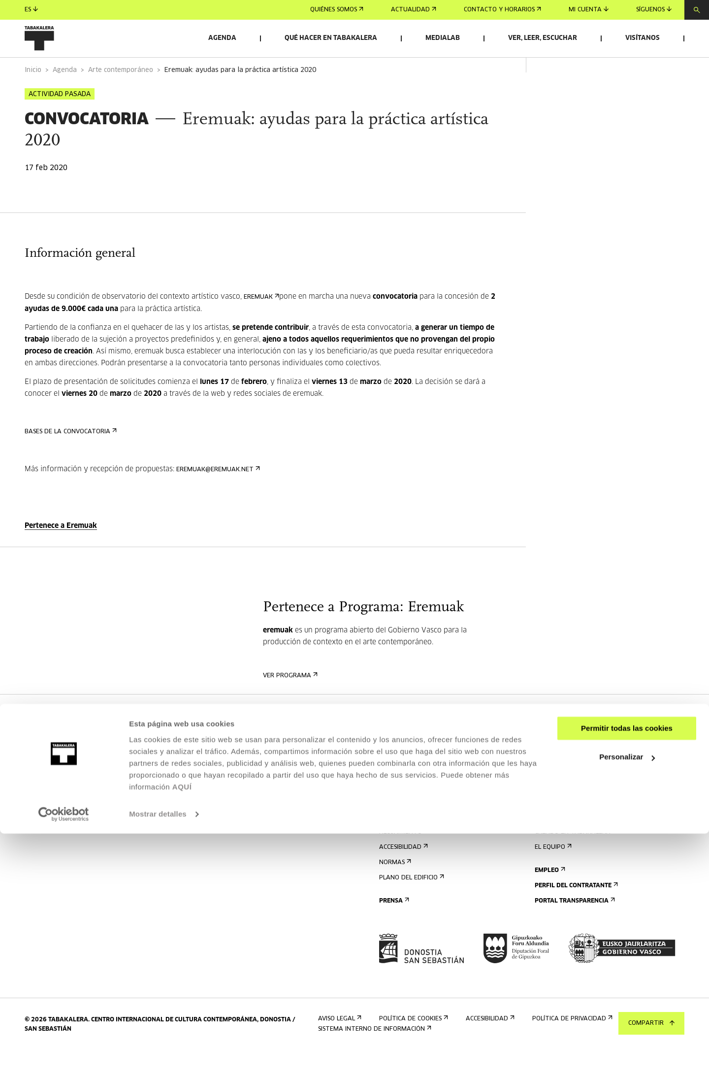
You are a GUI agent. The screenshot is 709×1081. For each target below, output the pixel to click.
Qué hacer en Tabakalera (331, 38)
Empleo (549, 898)
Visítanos (642, 38)
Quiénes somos (336, 10)
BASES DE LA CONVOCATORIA (70, 459)
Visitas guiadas (406, 844)
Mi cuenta (589, 9)
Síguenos (654, 9)
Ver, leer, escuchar (542, 38)
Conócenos (555, 813)
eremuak (260, 324)
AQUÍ (182, 1034)
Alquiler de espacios (571, 760)
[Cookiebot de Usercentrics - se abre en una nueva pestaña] (64, 1061)
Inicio (33, 98)
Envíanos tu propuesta (575, 775)
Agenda (222, 38)
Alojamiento (402, 859)
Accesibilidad (402, 875)
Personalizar (627, 1004)
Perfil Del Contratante (575, 913)
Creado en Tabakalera (575, 859)
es (31, 9)
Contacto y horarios (502, 10)
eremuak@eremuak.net (217, 497)
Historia (551, 844)
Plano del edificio (410, 905)
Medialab (442, 38)
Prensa (393, 928)
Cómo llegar (402, 829)
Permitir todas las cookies (627, 976)
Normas (394, 890)
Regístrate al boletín (416, 760)
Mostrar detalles (158, 1061)
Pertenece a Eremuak (61, 553)
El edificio (553, 829)
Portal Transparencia (574, 928)
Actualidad (413, 10)
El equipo (552, 875)
